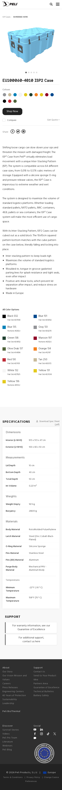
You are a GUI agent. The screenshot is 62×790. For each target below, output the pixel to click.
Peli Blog (7, 749)
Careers (6, 683)
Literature (7, 742)
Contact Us (39, 671)
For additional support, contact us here (31, 640)
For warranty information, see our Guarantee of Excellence (31, 628)
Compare (11, 120)
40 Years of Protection (14, 695)
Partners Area (41, 683)
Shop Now (12, 111)
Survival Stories (10, 730)
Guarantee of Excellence (47, 687)
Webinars (7, 746)
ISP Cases (6, 17)
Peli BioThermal (11, 711)
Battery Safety (41, 695)
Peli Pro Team (9, 738)
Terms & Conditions (13, 777)
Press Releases (10, 687)
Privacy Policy (33, 777)
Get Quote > (53, 120)
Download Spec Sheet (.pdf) (48, 423)
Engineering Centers (13, 691)
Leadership (8, 703)
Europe (49, 772)
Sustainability (9, 699)
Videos (6, 734)
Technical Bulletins (44, 691)
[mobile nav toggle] (58, 3)
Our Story (7, 671)
